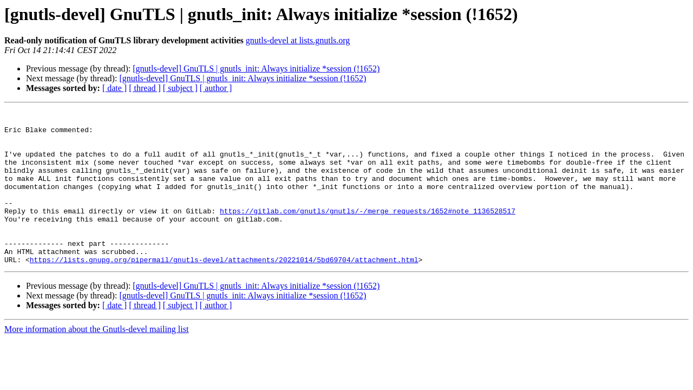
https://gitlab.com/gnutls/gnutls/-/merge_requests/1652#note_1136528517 (367, 232)
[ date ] (114, 88)
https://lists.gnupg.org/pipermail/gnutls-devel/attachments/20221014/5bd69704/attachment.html (224, 290)
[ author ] (216, 88)
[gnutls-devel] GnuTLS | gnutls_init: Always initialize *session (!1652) (256, 68)
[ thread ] (145, 88)
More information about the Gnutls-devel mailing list (96, 360)
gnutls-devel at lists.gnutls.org (298, 40)
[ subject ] (180, 88)
